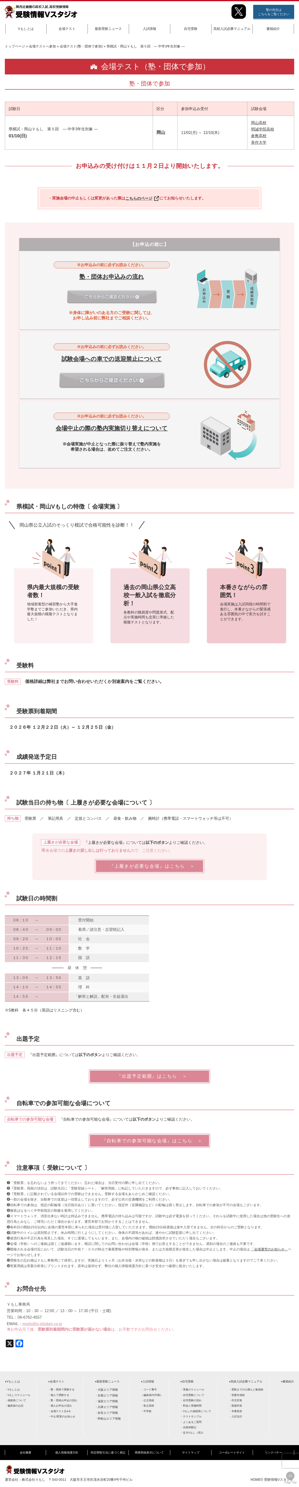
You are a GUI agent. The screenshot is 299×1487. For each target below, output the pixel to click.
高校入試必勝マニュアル (232, 29)
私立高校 (148, 1405)
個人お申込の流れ (61, 1405)
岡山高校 (258, 123)
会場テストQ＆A (60, 1411)
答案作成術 (238, 1395)
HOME (256, 1479)
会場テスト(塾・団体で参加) (81, 46)
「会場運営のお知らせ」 (269, 1249)
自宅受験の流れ (192, 1400)
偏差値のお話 (15, 1405)
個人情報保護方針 (66, 1452)
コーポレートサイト (232, 1452)
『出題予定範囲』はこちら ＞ (149, 1076)
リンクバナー (273, 1452)
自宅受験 (190, 29)
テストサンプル (192, 1416)
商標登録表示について (149, 1452)
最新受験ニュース (108, 29)
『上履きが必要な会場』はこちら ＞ (149, 866)
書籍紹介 (273, 29)
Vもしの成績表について (197, 1411)
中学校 (147, 1411)
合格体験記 (189, 1427)
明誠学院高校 (262, 129)
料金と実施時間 (192, 1405)
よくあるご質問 (192, 1422)
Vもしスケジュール (18, 1395)
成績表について (16, 1400)
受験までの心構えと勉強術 (247, 1389)
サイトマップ (190, 1452)
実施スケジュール (193, 1389)
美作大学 (258, 142)
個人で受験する (60, 1395)
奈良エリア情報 (108, 1412)
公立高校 (148, 1400)
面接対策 (236, 1405)
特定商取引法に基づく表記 (108, 1452)
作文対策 (236, 1400)
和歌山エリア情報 (109, 1418)
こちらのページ (142, 198)
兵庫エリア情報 (108, 1407)
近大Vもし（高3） (194, 1432)
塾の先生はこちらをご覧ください (273, 12)
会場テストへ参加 (42, 46)
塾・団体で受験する (63, 1389)
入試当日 (236, 1416)
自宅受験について (193, 1395)
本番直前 (236, 1411)
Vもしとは (26, 29)
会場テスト (67, 29)
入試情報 (149, 29)
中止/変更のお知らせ (63, 1416)
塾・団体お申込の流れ (64, 1400)
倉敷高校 (258, 136)
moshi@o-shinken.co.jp (42, 1324)
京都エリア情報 (108, 1395)
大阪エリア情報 (108, 1389)
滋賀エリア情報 (108, 1401)
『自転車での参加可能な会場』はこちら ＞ (149, 1140)
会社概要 (25, 1452)
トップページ (15, 46)
